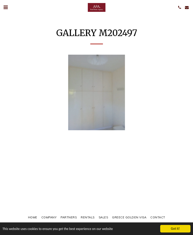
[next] (185, 92)
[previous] (7, 92)
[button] (5, 7)
